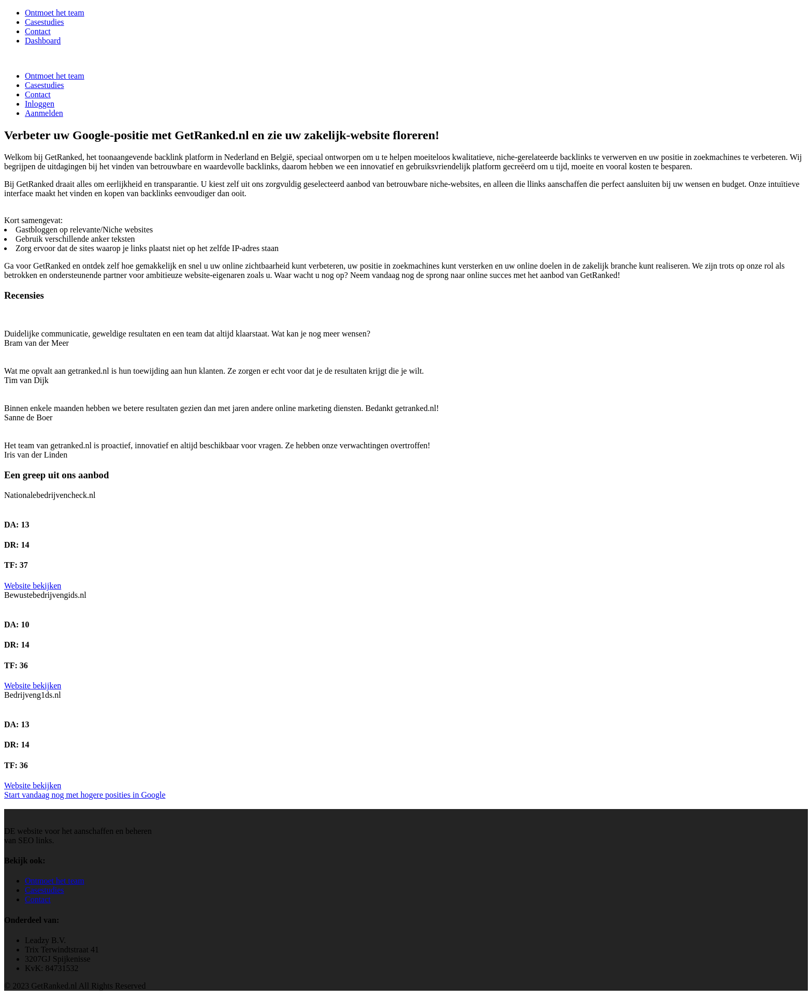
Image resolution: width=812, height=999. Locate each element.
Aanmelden (44, 113)
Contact (38, 31)
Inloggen (39, 103)
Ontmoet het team (54, 12)
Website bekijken (32, 585)
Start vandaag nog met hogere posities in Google (84, 794)
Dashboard (43, 40)
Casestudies (44, 22)
